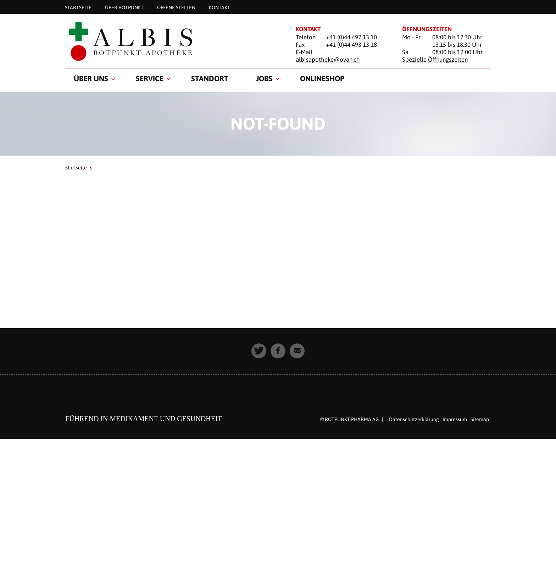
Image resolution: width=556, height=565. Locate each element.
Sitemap (480, 419)
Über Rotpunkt (124, 7)
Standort (209, 78)
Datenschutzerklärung (414, 419)
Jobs (264, 78)
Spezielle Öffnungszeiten (435, 59)
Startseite (78, 7)
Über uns (91, 78)
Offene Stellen (176, 7)
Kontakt (219, 7)
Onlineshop (322, 78)
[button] (258, 350)
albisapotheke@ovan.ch (328, 59)
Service (149, 78)
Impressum (455, 419)
